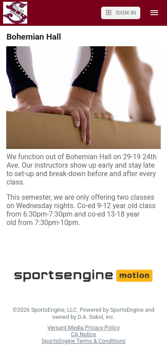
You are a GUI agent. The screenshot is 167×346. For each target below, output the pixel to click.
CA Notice (83, 334)
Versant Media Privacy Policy (83, 327)
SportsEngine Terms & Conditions (83, 341)
